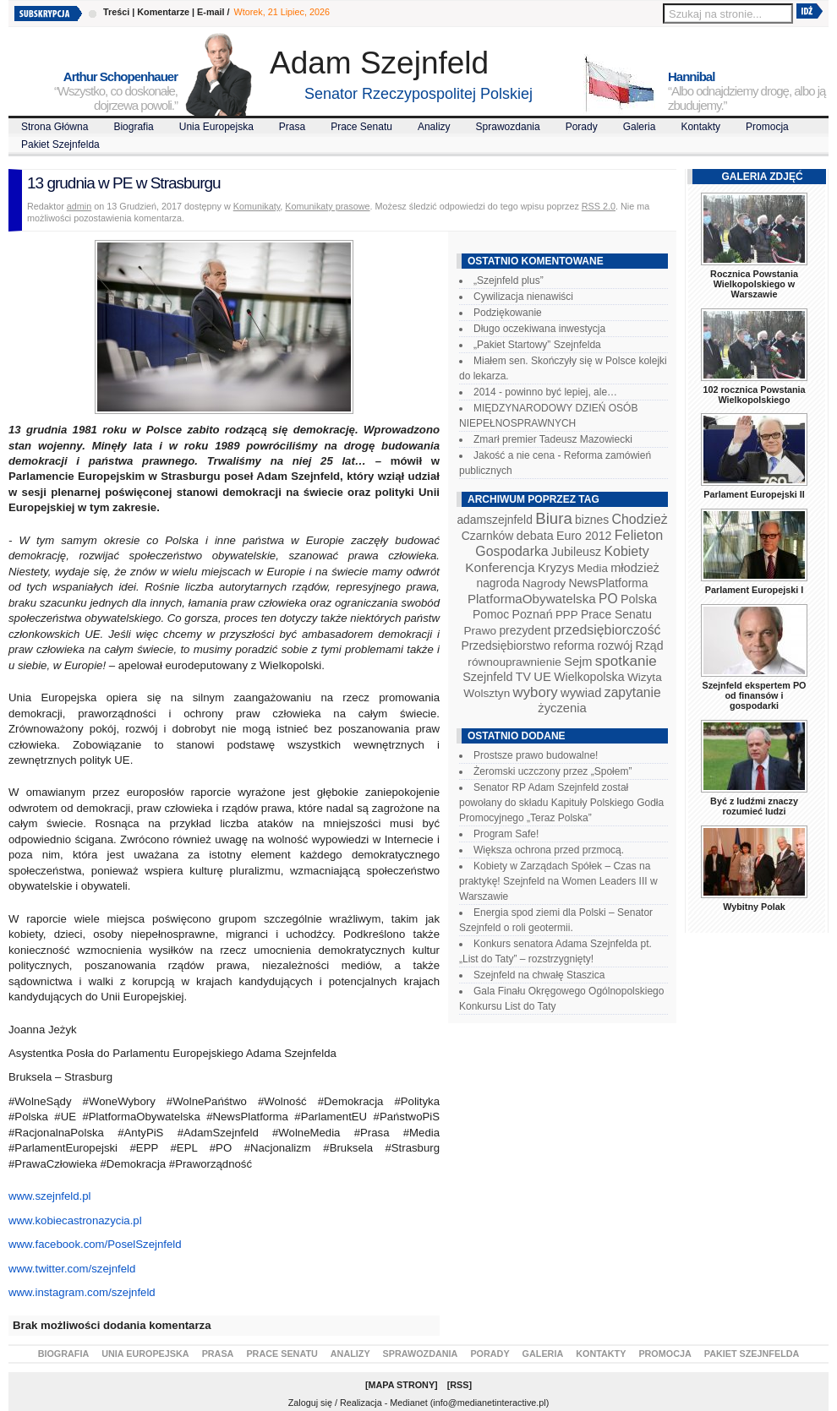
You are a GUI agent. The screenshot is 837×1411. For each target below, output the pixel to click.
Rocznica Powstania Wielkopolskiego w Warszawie (754, 284)
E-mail (210, 12)
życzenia (562, 708)
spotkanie (626, 661)
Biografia (133, 127)
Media (592, 568)
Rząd (650, 645)
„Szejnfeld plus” (508, 280)
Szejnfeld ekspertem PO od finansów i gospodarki (754, 695)
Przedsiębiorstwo (505, 645)
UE (542, 677)
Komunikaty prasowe (327, 206)
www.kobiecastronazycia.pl (75, 1220)
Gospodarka (511, 551)
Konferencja (499, 567)
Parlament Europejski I (754, 590)
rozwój (615, 645)
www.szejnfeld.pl (49, 1196)
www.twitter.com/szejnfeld (71, 1268)
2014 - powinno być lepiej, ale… (545, 392)
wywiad (581, 693)
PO (608, 598)
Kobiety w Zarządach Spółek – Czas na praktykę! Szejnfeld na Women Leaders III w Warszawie (558, 881)
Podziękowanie (507, 313)
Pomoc (491, 614)
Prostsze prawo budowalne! (535, 755)
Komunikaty (257, 206)
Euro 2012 (583, 535)
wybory (535, 692)
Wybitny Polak (754, 907)
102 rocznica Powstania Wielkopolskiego (754, 394)
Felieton (639, 534)
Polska (639, 599)
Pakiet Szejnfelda (60, 144)
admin (79, 206)
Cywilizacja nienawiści (523, 296)
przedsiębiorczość (607, 630)
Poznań (532, 614)
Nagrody (544, 583)
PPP (566, 614)
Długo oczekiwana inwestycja (539, 329)
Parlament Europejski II (753, 494)
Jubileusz (576, 551)
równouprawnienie (514, 662)
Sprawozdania (508, 127)
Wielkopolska (589, 677)
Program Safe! (506, 834)
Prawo (479, 630)
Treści (116, 12)
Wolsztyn (486, 693)
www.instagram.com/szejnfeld (82, 1292)
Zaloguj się (310, 1402)
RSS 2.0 (598, 206)
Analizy (434, 127)
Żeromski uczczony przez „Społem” (552, 771)
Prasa (292, 127)
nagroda (497, 583)
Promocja (767, 127)
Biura (553, 518)
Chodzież (640, 519)
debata (535, 535)
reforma (573, 645)
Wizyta (644, 677)
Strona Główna (54, 127)
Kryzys (556, 568)
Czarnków (488, 535)
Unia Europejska (216, 127)
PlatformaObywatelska (532, 598)
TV (523, 677)
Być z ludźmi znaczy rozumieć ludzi (754, 806)
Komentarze (163, 12)
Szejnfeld (487, 677)
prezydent (524, 630)
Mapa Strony (402, 1385)
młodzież (634, 568)
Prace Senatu (361, 127)
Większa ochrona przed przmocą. (548, 850)
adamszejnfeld (494, 519)
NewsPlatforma (608, 583)
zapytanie (632, 692)
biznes (592, 519)
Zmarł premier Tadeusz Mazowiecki (552, 439)
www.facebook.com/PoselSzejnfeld (95, 1244)
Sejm (578, 661)
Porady (582, 127)
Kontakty (700, 127)
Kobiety (626, 551)
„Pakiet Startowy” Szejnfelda (537, 345)
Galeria (639, 127)
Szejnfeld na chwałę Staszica (538, 975)
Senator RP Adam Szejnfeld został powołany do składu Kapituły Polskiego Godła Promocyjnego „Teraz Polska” (561, 803)
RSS (459, 1385)
